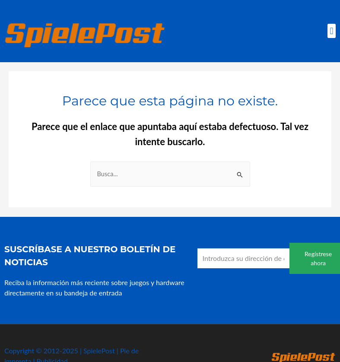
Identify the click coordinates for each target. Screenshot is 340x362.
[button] (331, 31)
